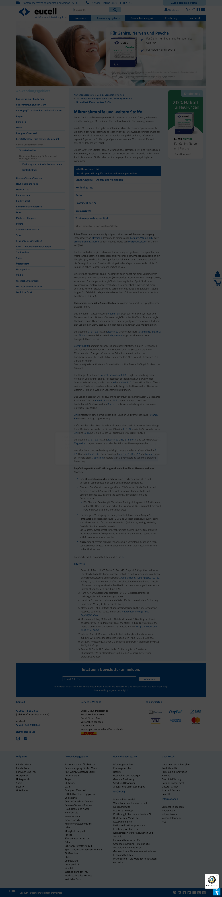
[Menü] (217, 876)
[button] (86, 458)
